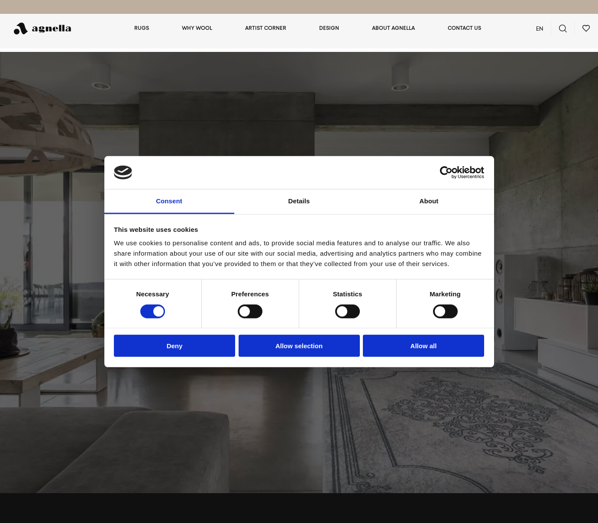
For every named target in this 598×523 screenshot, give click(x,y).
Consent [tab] (169, 201)
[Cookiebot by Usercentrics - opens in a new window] (446, 172)
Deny (175, 346)
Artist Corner (270, 28)
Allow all (424, 346)
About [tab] (429, 201)
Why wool (204, 28)
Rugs (150, 28)
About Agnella (395, 28)
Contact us (464, 28)
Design (333, 28)
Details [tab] (299, 201)
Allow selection (299, 346)
